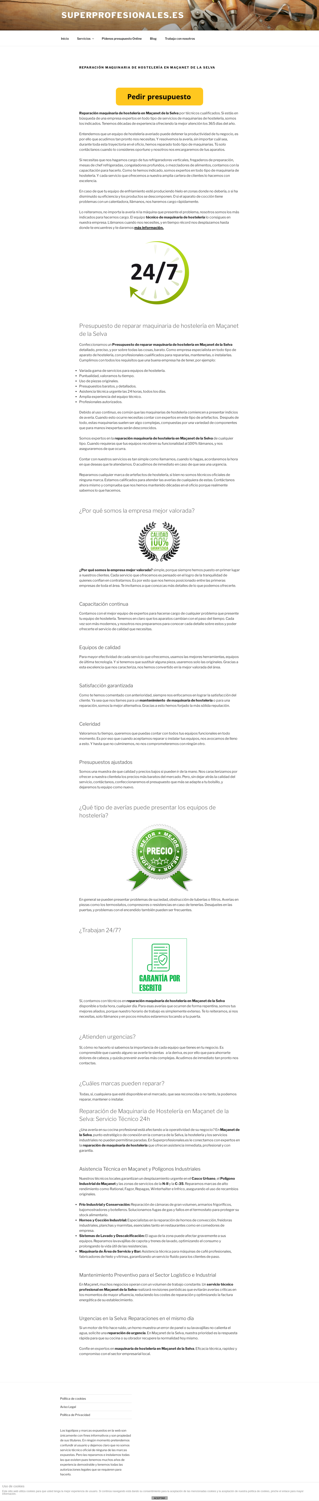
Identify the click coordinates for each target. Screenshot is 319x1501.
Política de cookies (73, 1398)
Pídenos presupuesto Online (122, 38)
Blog (153, 38)
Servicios (86, 38)
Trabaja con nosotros (180, 38)
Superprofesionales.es (122, 15)
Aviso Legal (68, 1407)
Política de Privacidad (75, 1415)
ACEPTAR (159, 1498)
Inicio (65, 38)
